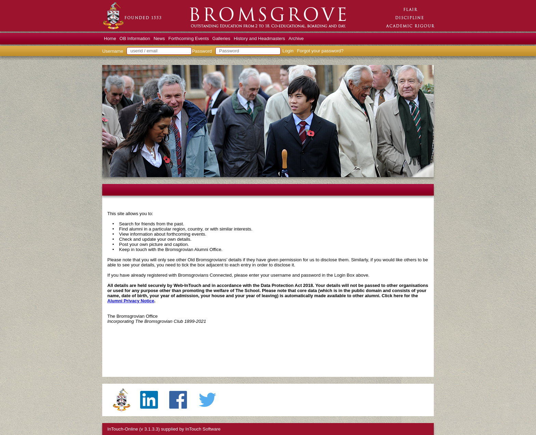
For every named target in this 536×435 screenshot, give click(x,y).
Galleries (221, 38)
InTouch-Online (122, 429)
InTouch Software (202, 429)
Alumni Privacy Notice (130, 300)
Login (288, 50)
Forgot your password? (320, 50)
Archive (296, 38)
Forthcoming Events (189, 38)
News (159, 38)
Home (110, 38)
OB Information (135, 38)
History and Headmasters (259, 38)
